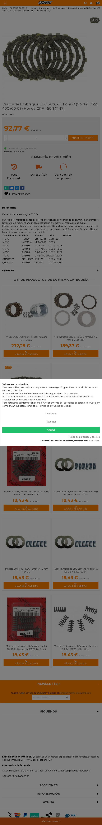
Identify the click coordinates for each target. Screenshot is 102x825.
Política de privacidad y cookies (84, 437)
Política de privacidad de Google (54, 406)
